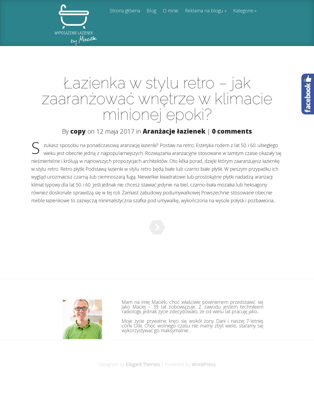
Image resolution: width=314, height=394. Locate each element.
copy (78, 131)
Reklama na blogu (204, 11)
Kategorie (243, 11)
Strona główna (125, 11)
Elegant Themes (143, 377)
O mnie (170, 11)
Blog (151, 11)
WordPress (204, 377)
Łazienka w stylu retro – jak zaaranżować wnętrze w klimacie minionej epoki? (157, 99)
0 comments (232, 131)
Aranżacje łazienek (174, 131)
